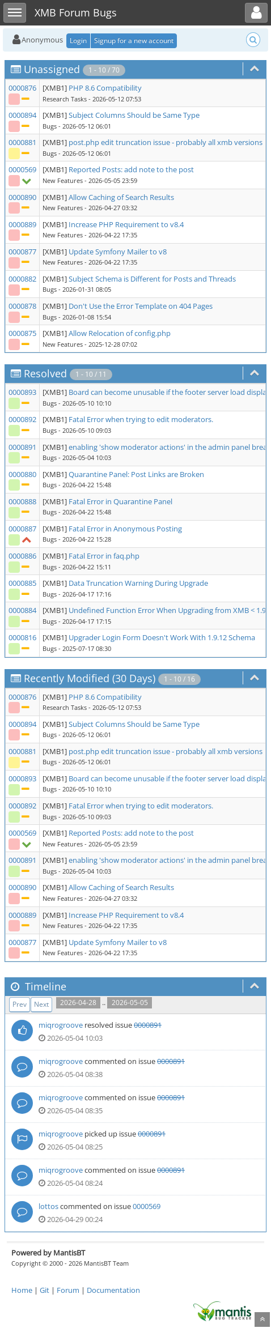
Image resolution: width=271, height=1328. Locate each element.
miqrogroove (61, 1025)
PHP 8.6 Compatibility (105, 88)
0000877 (22, 251)
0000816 (22, 637)
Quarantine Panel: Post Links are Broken (136, 474)
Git (44, 1290)
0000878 (22, 306)
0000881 (22, 142)
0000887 (22, 528)
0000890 (22, 197)
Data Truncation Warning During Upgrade (138, 583)
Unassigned (52, 69)
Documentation (113, 1290)
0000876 (22, 88)
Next (41, 1004)
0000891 (22, 447)
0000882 (22, 279)
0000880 (22, 474)
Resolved (45, 373)
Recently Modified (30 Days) (89, 678)
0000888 (22, 501)
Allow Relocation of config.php (120, 333)
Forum (68, 1290)
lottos (48, 1206)
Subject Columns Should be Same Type (134, 115)
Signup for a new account (133, 40)
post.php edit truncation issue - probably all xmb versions (165, 142)
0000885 (22, 583)
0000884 (22, 610)
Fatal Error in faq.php (104, 556)
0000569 (22, 169)
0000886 (22, 556)
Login (78, 40)
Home (21, 1290)
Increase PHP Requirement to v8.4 (126, 224)
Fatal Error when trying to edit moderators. (141, 419)
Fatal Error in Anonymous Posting (125, 528)
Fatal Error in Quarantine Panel (120, 501)
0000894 (22, 115)
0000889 (22, 224)
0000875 (22, 333)
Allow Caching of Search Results (121, 197)
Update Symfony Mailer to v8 (118, 251)
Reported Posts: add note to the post (131, 169)
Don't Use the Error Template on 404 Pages (141, 306)
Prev (19, 1004)
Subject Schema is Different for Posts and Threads (152, 279)
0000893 (22, 392)
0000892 (22, 419)
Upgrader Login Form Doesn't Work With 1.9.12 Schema (162, 637)
